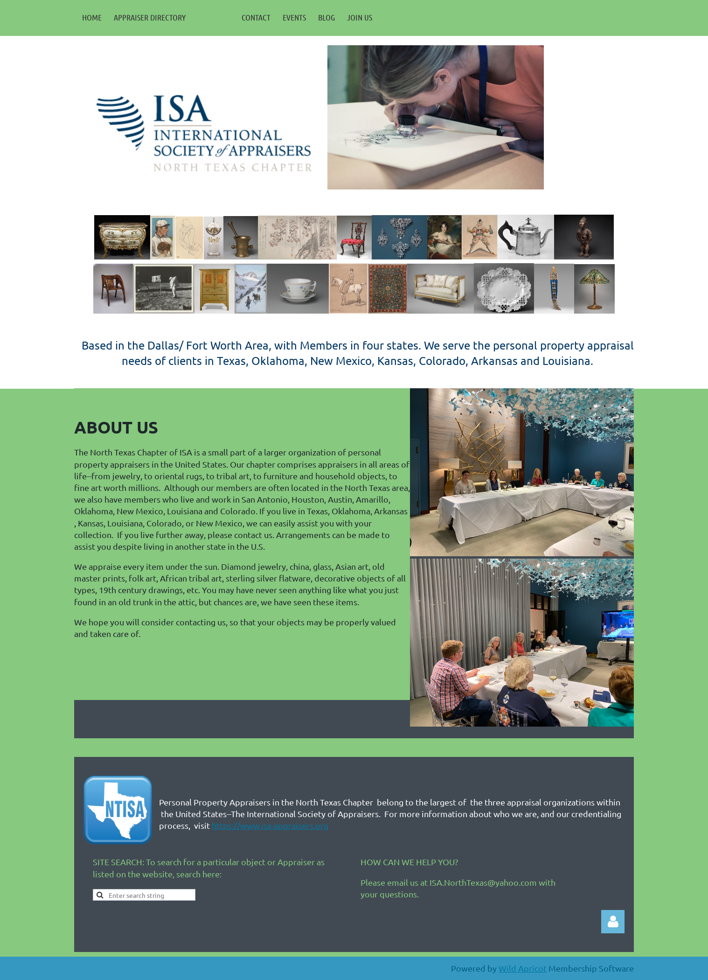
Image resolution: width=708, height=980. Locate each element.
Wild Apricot (523, 968)
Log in (613, 921)
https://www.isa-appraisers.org (270, 825)
